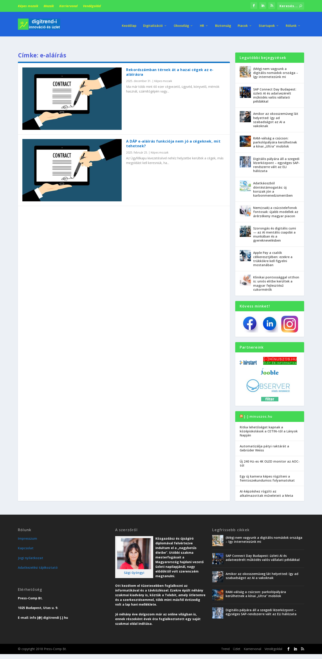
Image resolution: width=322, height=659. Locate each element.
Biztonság (223, 22)
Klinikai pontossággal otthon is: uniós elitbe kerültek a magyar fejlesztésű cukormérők (276, 272)
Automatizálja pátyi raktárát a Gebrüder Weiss (264, 437)
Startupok (267, 22)
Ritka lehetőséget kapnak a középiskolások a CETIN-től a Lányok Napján (269, 420)
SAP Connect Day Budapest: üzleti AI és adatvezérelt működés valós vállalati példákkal (274, 84)
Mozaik (49, 6)
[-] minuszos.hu (258, 405)
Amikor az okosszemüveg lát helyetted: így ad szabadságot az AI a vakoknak (275, 109)
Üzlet (236, 638)
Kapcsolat (26, 537)
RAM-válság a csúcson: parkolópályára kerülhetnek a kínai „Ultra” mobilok (275, 131)
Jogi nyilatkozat (30, 547)
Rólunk (291, 22)
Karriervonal (68, 6)
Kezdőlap (129, 22)
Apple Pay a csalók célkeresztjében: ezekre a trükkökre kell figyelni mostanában (272, 248)
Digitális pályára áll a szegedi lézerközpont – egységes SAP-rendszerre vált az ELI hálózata (276, 154)
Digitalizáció (153, 22)
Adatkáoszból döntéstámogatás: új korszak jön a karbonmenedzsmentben (273, 178)
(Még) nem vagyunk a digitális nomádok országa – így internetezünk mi (275, 62)
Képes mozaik (28, 6)
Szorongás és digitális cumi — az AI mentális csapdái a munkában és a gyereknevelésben (274, 223)
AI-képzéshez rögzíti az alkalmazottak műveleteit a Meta (266, 482)
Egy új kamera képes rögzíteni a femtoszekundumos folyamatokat (267, 467)
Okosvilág (181, 22)
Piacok (243, 22)
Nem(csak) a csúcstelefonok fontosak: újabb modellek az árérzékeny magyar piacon (275, 201)
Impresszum (27, 528)
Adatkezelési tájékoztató (38, 557)
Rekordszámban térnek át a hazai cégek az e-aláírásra (170, 61)
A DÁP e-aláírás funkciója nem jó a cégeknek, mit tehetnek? (173, 133)
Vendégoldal (92, 6)
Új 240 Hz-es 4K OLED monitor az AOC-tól (270, 452)
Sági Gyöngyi (134, 562)
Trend (225, 638)
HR (202, 22)
